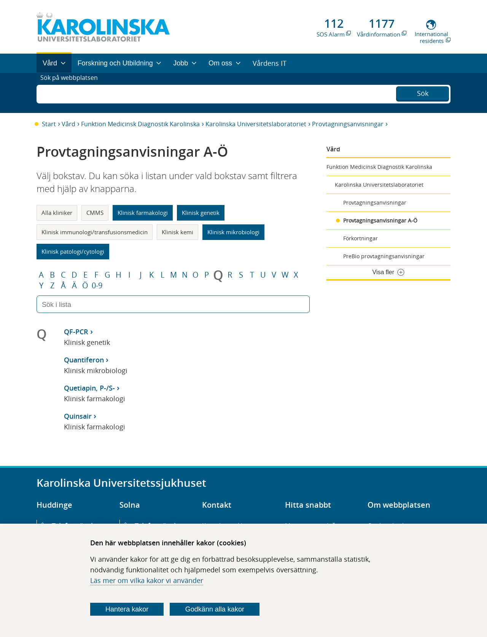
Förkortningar (360, 238)
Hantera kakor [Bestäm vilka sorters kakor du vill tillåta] (126, 609)
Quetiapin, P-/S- (89, 387)
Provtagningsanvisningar (348, 124)
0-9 (97, 285)
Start (49, 124)
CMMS (94, 212)
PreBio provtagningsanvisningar (384, 256)
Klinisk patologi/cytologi (72, 251)
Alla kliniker (56, 212)
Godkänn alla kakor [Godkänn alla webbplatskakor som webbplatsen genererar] (214, 609)
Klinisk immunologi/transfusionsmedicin (94, 232)
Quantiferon (84, 359)
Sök (422, 92)
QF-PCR (76, 331)
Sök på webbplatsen (72, 92)
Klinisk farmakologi (143, 212)
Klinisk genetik (201, 212)
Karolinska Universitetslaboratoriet (255, 124)
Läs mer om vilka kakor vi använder (146, 580)
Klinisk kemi (177, 232)
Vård (68, 124)
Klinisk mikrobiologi (233, 232)
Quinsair (78, 416)
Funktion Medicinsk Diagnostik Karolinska (140, 124)
